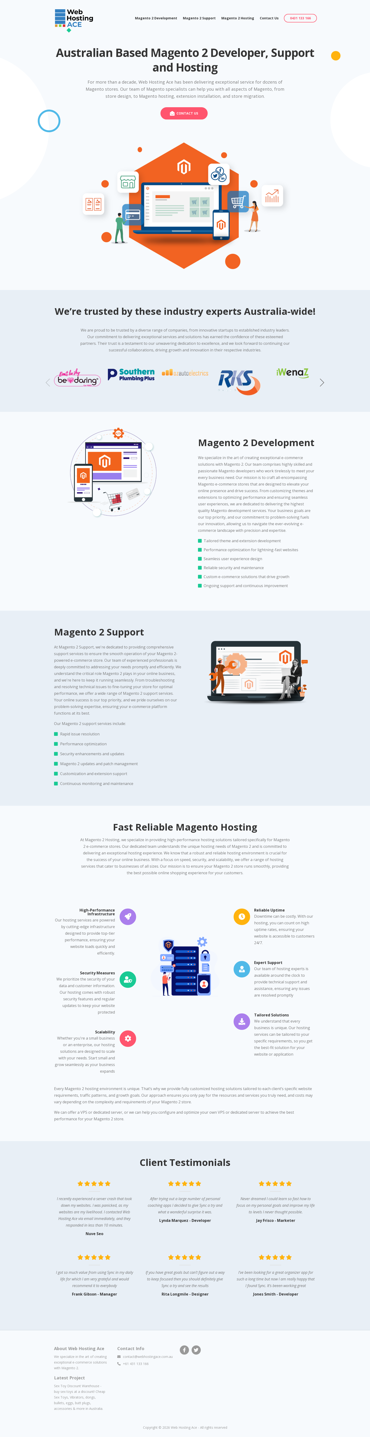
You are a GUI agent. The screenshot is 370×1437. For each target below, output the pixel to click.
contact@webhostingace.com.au (148, 1356)
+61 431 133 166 (136, 1363)
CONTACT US (187, 113)
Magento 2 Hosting (237, 18)
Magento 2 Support (199, 18)
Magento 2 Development (157, 18)
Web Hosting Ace (184, 1427)
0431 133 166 (300, 18)
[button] (321, 382)
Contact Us (269, 18)
